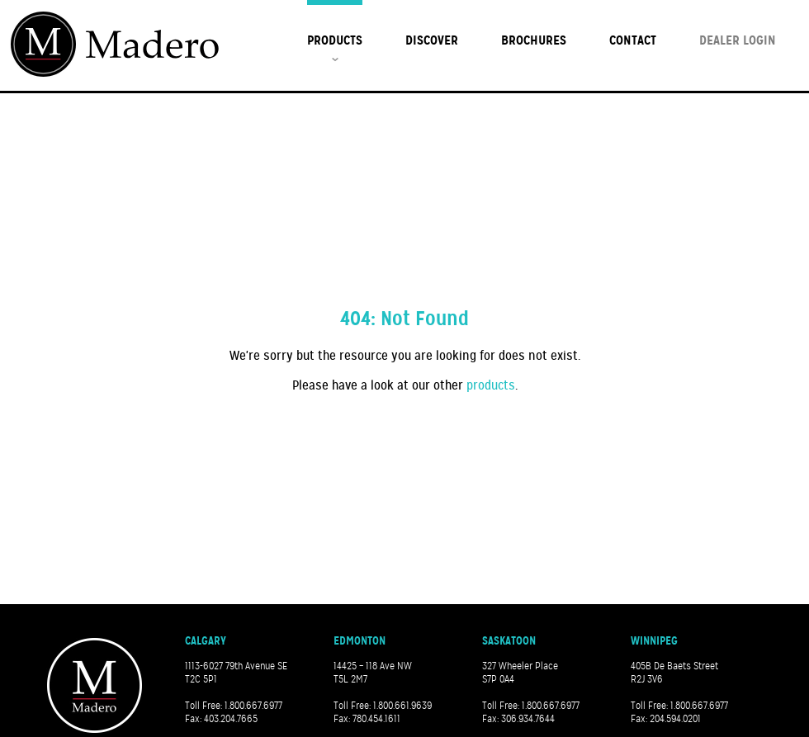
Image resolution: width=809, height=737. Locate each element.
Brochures (533, 40)
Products (334, 40)
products (490, 385)
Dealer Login (737, 40)
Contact (632, 40)
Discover (431, 40)
